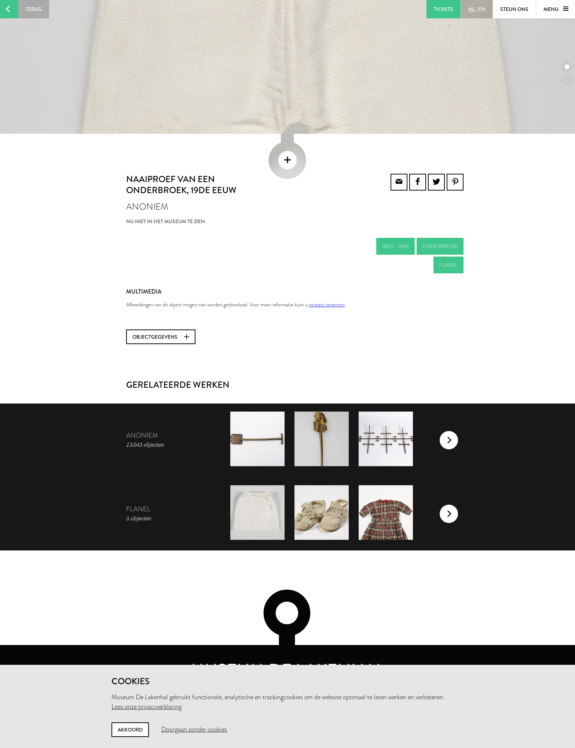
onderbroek (440, 224)
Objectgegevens (160, 315)
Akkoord (130, 729)
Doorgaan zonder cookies (194, 729)
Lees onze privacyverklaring (146, 706)
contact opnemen (327, 283)
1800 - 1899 (395, 224)
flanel (448, 243)
